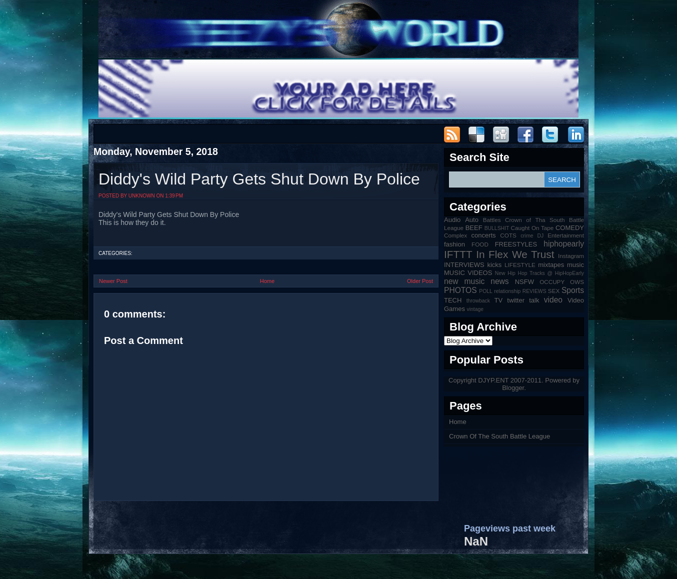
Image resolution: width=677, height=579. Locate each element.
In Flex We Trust (515, 254)
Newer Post (113, 281)
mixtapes (551, 264)
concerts (483, 235)
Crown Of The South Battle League (499, 436)
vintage (475, 309)
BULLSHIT (497, 228)
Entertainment (566, 235)
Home (267, 281)
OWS (577, 281)
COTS (508, 235)
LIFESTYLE (520, 265)
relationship (507, 291)
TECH (453, 300)
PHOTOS (460, 290)
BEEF (474, 228)
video (553, 300)
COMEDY (570, 228)
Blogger (513, 388)
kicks (494, 264)
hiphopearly (564, 244)
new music (464, 281)
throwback (478, 301)
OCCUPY (552, 281)
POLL (485, 291)
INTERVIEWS (464, 264)
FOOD (480, 244)
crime (526, 235)
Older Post (420, 281)
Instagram (571, 255)
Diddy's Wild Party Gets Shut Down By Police (259, 179)
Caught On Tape (532, 227)
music (575, 264)
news (499, 281)
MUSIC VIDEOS (468, 272)
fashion (454, 244)
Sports (573, 290)
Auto (471, 220)
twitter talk (523, 300)
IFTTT (458, 254)
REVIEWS (534, 291)
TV (498, 300)
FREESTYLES (516, 244)
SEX (554, 291)
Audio (452, 220)
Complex (455, 235)
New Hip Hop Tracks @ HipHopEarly (539, 273)
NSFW (524, 282)
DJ (541, 235)
